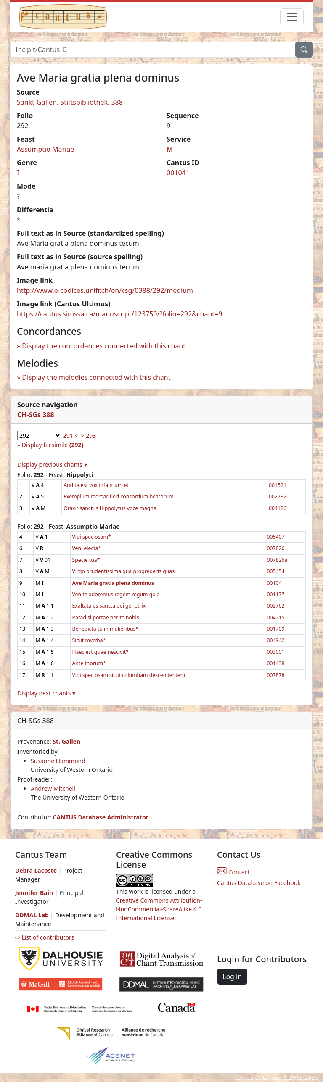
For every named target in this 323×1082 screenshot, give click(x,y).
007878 (275, 675)
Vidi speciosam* (91, 536)
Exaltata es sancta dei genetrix (109, 605)
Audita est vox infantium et (96, 485)
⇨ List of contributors (44, 937)
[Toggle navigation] (292, 16)
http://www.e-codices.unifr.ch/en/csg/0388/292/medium (105, 290)
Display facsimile (52, 445)
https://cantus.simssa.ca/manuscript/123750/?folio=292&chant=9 (119, 314)
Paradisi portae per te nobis (105, 617)
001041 (178, 172)
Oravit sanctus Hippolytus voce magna (110, 508)
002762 (275, 605)
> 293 (88, 436)
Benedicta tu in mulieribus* (105, 628)
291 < (70, 436)
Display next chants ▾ (46, 693)
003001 (275, 652)
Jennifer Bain (35, 893)
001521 (277, 485)
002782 (277, 496)
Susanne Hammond (58, 761)
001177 (275, 594)
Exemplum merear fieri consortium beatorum (118, 496)
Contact (233, 872)
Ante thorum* (89, 663)
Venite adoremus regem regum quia (116, 594)
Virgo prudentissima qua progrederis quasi (124, 571)
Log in (232, 976)
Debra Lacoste (36, 870)
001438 (275, 663)
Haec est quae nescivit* (100, 652)
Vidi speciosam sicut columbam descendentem (128, 675)
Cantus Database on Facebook (259, 883)
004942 (275, 640)
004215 (275, 617)
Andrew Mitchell (53, 788)
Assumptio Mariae (45, 149)
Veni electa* (86, 548)
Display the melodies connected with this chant (96, 377)
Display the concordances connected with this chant (103, 345)
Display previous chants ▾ (52, 465)
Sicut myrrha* (89, 640)
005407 (275, 536)
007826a (277, 559)
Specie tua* (86, 559)
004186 (277, 508)
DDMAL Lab (32, 915)
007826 (275, 548)
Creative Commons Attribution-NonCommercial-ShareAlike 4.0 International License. (159, 909)
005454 (275, 571)
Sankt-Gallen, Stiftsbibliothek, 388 (70, 102)
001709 (275, 628)
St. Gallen (66, 741)
